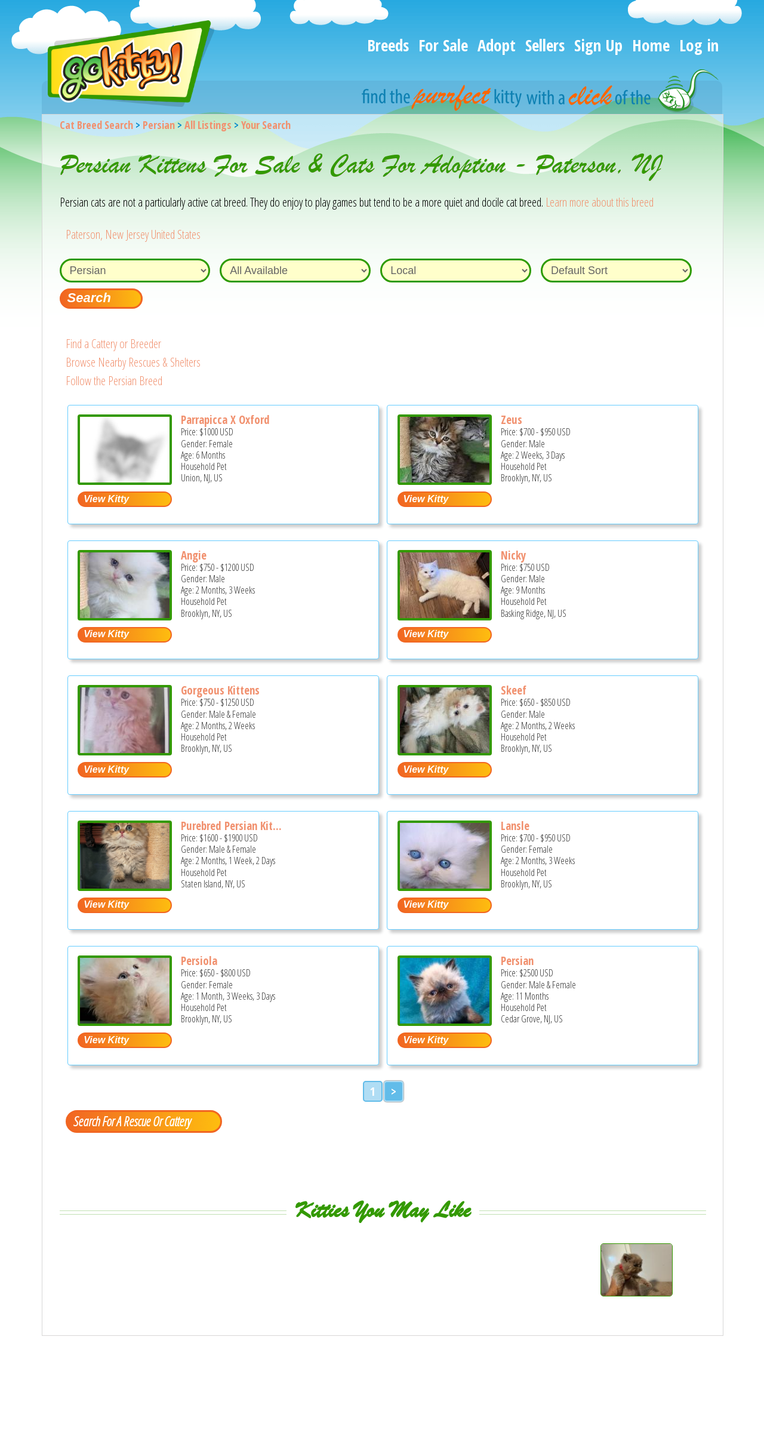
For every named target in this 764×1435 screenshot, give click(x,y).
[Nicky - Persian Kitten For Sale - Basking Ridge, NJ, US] (445, 616)
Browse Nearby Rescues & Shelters (133, 362)
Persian (159, 125)
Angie (194, 555)
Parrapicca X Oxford (225, 420)
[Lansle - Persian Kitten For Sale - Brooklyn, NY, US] (445, 886)
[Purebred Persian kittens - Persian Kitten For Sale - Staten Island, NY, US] (125, 886)
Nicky (513, 555)
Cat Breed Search (96, 125)
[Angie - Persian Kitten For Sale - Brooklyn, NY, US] (125, 616)
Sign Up (598, 45)
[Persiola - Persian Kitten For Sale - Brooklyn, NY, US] (125, 1021)
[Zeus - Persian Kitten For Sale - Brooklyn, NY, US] (445, 480)
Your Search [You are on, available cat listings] (266, 125)
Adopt (497, 45)
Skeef (513, 690)
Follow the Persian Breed (114, 381)
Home (651, 45)
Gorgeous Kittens (220, 690)
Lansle (515, 826)
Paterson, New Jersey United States (133, 234)
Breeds (388, 45)
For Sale (443, 45)
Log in (699, 45)
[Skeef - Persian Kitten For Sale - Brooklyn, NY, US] (445, 751)
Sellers (545, 45)
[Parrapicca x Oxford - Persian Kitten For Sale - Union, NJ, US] (125, 480)
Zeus (511, 420)
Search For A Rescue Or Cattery (131, 1121)
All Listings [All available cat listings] (208, 125)
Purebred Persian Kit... (231, 826)
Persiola (199, 961)
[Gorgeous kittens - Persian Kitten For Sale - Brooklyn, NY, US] (125, 751)
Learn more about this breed (600, 202)
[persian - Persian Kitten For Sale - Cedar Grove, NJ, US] (445, 1021)
